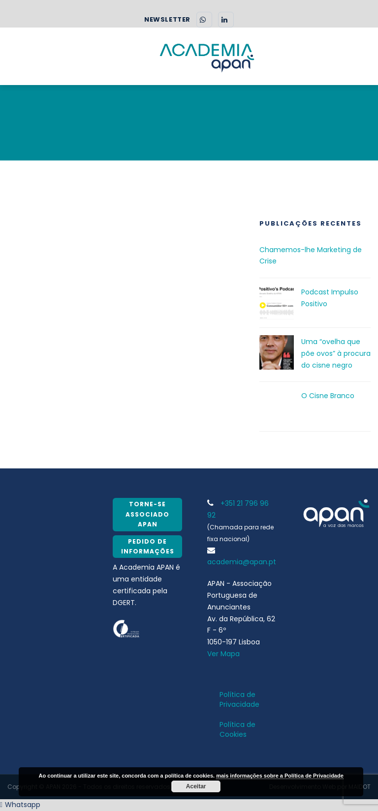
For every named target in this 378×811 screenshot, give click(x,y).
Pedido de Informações (147, 546)
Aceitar (196, 786)
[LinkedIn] (226, 20)
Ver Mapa (223, 654)
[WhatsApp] (204, 20)
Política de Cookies (237, 729)
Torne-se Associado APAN (147, 514)
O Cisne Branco (327, 396)
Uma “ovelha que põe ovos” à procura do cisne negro (336, 353)
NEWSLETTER (167, 19)
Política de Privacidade (239, 699)
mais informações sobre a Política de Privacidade (280, 776)
